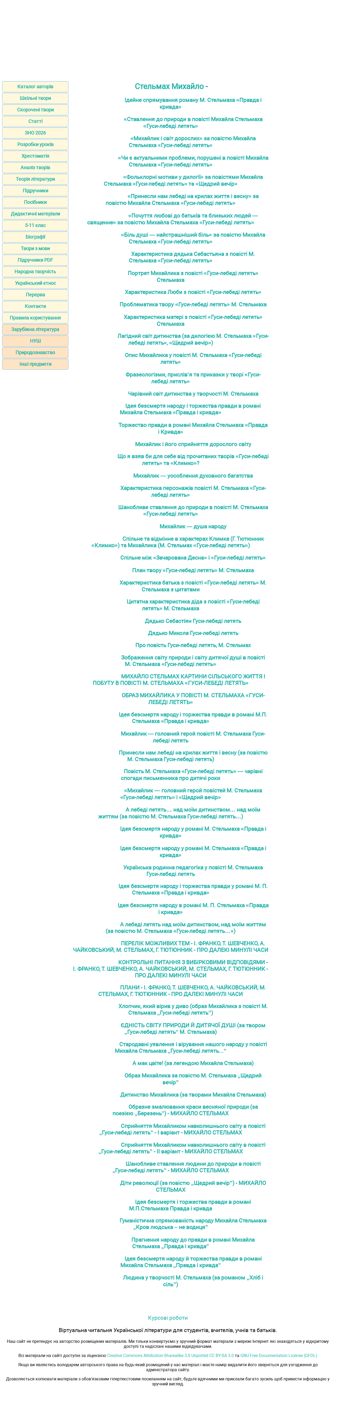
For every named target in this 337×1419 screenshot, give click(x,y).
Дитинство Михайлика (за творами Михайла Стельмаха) (193, 1094)
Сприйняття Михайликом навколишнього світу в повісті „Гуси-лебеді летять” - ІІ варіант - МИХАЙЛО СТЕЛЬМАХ (181, 1148)
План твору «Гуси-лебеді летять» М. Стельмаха (193, 570)
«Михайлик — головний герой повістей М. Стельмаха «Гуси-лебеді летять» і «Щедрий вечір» (191, 794)
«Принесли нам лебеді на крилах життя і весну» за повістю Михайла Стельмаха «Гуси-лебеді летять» (182, 199)
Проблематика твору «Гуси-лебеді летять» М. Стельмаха (193, 304)
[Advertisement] (168, 39)
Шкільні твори (35, 98)
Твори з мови (35, 248)
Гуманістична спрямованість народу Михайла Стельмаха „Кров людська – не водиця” (193, 1223)
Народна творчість (35, 271)
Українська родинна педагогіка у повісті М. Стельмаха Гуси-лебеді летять (193, 870)
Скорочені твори (35, 109)
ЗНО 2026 (35, 133)
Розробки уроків (35, 144)
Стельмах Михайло (169, 86)
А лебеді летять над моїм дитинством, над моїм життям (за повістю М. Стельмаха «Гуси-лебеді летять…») (186, 927)
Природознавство (35, 352)
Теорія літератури (35, 179)
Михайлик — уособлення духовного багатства (192, 475)
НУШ (35, 341)
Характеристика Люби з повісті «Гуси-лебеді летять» (193, 292)
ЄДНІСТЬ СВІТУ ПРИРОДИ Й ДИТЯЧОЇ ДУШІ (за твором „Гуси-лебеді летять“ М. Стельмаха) (193, 1028)
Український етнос (35, 283)
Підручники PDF (35, 260)
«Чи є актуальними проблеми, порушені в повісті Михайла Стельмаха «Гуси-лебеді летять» (193, 161)
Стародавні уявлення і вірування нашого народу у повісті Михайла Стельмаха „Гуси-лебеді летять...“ (191, 1047)
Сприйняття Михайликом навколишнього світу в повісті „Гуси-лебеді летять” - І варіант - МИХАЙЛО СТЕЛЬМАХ (182, 1129)
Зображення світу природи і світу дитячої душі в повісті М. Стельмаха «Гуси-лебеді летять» (193, 660)
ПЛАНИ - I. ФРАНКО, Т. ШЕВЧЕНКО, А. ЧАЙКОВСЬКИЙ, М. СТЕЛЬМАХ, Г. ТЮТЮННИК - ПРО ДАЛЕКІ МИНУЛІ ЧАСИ (182, 990)
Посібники (35, 202)
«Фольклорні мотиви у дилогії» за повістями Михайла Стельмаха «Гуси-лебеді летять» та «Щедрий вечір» (183, 180)
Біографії (35, 237)
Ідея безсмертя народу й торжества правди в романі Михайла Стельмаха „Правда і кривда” (191, 1261)
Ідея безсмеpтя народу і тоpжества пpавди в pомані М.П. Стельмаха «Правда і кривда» (193, 717)
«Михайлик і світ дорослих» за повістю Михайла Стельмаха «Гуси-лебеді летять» (192, 141)
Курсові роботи (168, 1317)
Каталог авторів (35, 86)
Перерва (35, 294)
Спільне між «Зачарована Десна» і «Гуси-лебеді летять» (192, 557)
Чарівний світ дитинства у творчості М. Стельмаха (193, 393)
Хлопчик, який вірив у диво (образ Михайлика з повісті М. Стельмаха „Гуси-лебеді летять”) (193, 1009)
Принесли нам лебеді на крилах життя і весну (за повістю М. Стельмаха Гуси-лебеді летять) (193, 755)
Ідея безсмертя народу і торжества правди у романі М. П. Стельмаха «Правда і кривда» (193, 889)
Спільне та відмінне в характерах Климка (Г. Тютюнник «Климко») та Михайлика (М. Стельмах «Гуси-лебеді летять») (177, 542)
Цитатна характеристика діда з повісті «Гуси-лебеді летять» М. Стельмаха (193, 605)
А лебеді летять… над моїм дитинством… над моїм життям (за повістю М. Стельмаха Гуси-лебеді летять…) (179, 813)
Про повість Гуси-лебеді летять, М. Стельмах (193, 645)
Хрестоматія (35, 156)
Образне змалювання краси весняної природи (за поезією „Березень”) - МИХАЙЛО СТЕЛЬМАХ (185, 1110)
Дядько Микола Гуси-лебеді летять (193, 633)
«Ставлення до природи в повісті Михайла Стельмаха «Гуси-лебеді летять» (193, 122)
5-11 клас (35, 225)
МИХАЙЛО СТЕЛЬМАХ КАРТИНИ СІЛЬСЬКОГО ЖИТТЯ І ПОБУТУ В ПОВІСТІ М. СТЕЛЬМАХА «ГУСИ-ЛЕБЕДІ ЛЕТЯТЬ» (179, 679)
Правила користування (35, 318)
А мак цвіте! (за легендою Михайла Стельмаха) (193, 1063)
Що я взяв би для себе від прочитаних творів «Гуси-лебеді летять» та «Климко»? (193, 459)
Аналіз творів (35, 167)
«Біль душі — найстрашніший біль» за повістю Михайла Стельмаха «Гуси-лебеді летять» (193, 238)
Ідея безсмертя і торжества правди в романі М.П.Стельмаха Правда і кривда (190, 1205)
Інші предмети (35, 364)
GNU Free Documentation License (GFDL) (278, 1355)
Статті (35, 121)
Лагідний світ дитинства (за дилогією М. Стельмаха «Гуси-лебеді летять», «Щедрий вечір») (193, 339)
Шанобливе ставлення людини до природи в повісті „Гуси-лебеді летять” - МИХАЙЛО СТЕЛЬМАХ (186, 1167)
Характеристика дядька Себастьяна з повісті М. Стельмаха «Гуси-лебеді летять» (192, 257)
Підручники (35, 190)
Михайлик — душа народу (193, 526)
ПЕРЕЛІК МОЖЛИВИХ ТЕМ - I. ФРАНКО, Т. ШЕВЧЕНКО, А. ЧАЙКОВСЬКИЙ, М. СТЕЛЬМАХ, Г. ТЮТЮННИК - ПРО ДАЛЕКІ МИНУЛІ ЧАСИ (170, 946)
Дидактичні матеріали (35, 213)
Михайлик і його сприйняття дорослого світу (193, 444)
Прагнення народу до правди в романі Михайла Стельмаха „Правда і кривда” (193, 1243)
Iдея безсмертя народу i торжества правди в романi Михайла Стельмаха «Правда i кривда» (190, 409)
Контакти (35, 306)
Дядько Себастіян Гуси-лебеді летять (193, 621)
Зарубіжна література (35, 329)
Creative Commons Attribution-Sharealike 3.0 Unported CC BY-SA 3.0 (170, 1355)
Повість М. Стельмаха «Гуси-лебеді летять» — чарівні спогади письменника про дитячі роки (191, 774)
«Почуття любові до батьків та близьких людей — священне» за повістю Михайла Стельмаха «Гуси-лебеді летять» (172, 219)
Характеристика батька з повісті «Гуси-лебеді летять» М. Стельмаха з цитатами (193, 586)
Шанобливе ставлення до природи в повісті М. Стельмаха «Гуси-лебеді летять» (193, 510)
